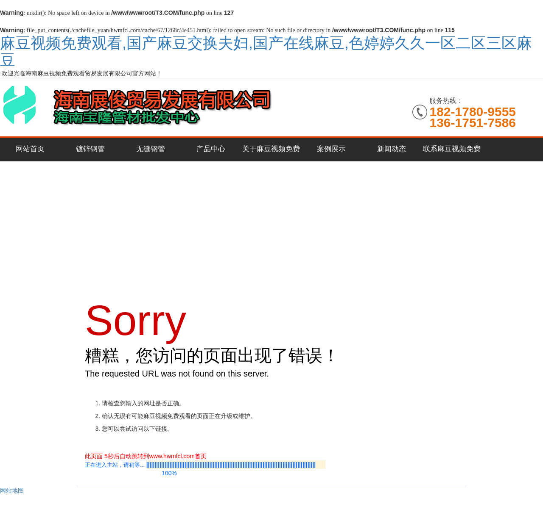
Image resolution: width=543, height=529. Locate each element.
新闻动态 (391, 149)
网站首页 (30, 149)
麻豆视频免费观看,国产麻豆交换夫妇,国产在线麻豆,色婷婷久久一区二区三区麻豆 (266, 51)
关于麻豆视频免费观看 (271, 153)
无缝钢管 (150, 149)
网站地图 (12, 490)
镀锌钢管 (90, 149)
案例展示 (331, 149)
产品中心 (210, 149)
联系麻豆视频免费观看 (452, 153)
